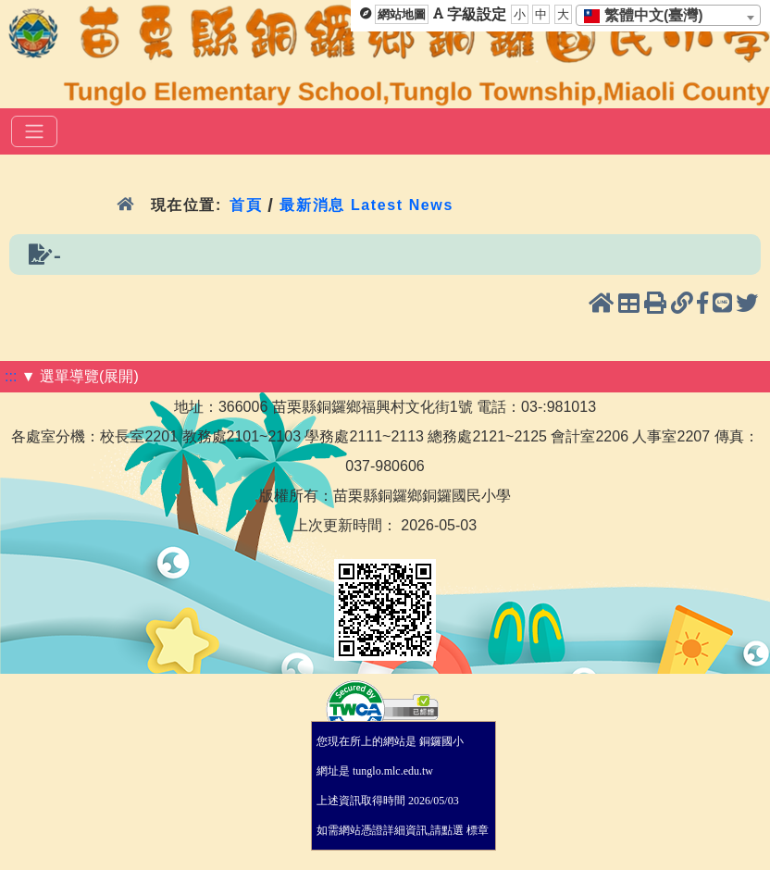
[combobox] (668, 15)
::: (11, 376)
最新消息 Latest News (366, 205)
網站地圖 (402, 14)
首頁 (245, 205)
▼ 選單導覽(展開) (80, 376)
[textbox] (649, 16)
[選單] (34, 131)
